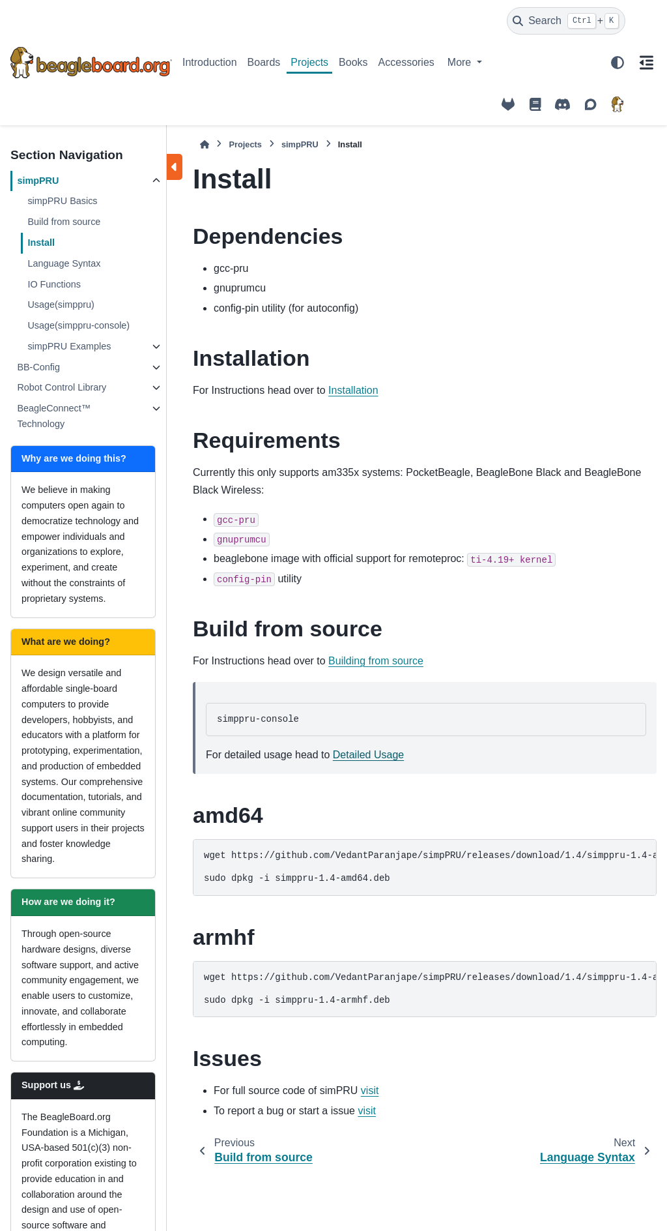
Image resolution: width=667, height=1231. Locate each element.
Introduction (209, 62)
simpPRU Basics (62, 201)
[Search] (566, 21)
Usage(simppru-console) (78, 325)
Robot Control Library (61, 387)
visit (370, 1090)
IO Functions (54, 284)
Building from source (375, 660)
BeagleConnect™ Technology (54, 416)
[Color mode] (617, 63)
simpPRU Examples (69, 346)
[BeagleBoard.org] (617, 104)
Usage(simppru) (60, 304)
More (460, 62)
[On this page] (646, 63)
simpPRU (38, 180)
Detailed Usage (368, 754)
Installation (353, 390)
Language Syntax (63, 263)
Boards (264, 62)
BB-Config (38, 367)
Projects (309, 62)
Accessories (406, 62)
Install (41, 242)
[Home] (204, 144)
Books (353, 62)
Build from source (63, 221)
